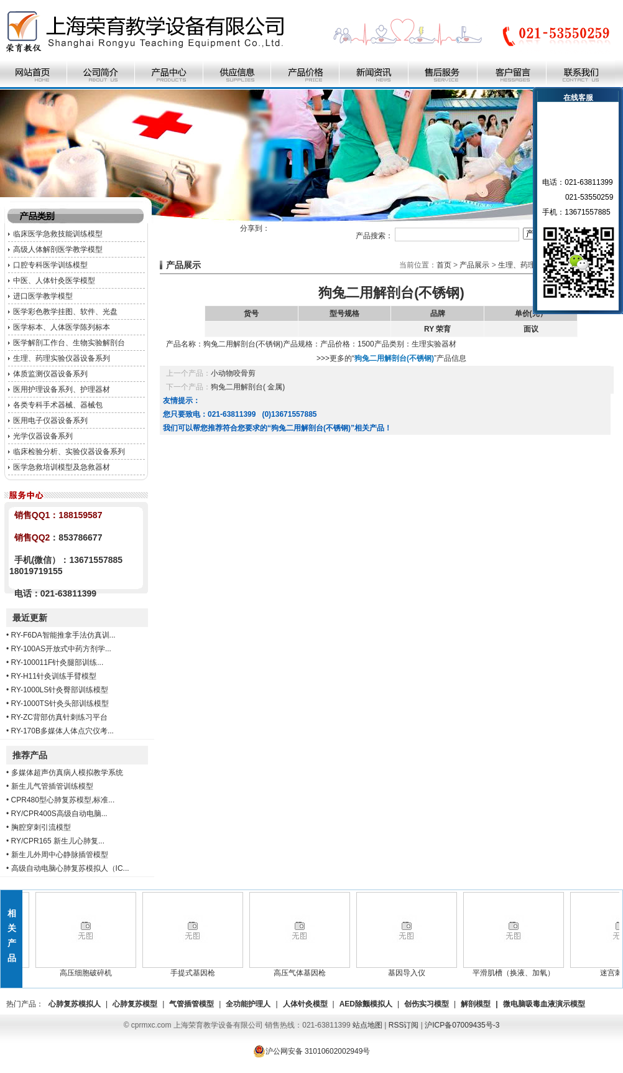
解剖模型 (476, 1004)
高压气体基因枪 (303, 969)
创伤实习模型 (426, 1004)
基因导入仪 (410, 969)
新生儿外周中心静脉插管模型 (59, 854)
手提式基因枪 (196, 969)
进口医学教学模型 (43, 296)
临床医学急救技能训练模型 (58, 234)
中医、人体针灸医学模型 (54, 280)
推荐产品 (29, 755)
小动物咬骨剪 (233, 373)
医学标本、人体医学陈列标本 (61, 327)
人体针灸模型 (305, 1004)
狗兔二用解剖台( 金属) (248, 387)
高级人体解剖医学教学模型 (58, 249)
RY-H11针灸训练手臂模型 (53, 676)
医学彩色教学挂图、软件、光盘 (65, 311)
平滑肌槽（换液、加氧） (517, 969)
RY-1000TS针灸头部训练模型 (60, 703)
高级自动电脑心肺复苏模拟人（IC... (70, 868)
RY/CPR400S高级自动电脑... (59, 813)
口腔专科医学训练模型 (50, 265)
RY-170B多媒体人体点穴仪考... (62, 731)
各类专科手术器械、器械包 (58, 405)
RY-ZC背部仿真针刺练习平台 (59, 717)
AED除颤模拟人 (365, 1004)
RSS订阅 (404, 1025)
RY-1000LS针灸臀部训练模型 (60, 689)
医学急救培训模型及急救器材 (61, 467)
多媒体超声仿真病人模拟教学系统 (67, 772)
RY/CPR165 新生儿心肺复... (57, 841)
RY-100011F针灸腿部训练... (57, 662)
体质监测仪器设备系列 (50, 373)
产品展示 (474, 265)
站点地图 (367, 1025)
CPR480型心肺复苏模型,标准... (63, 800)
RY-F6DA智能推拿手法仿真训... (63, 635)
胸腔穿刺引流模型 (41, 827)
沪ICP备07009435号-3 (462, 1025)
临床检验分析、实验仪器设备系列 (69, 451)
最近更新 (29, 618)
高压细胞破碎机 (89, 969)
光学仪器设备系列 (43, 436)
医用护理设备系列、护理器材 (61, 389)
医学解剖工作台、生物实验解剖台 (69, 342)
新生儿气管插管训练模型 (52, 786)
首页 (443, 265)
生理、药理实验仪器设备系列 (61, 358)
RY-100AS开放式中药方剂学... (61, 648)
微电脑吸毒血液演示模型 (544, 1004)
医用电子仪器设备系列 (50, 420)
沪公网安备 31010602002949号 (312, 1051)
